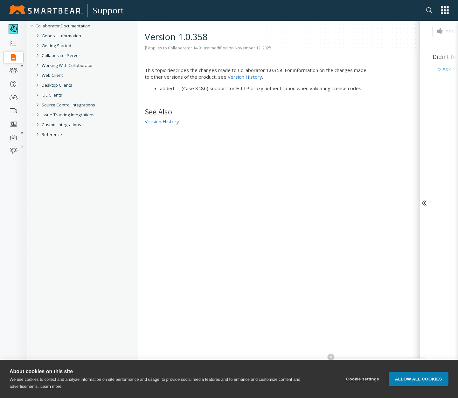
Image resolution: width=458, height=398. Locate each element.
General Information (61, 36)
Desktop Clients (57, 85)
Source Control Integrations (68, 105)
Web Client (52, 75)
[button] (445, 10)
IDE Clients (52, 95)
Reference (52, 134)
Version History (245, 77)
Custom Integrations (61, 124)
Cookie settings (362, 379)
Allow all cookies (418, 379)
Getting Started (56, 45)
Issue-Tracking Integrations (68, 115)
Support (108, 10)
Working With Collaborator (67, 65)
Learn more (50, 386)
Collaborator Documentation (62, 26)
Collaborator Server (61, 55)
